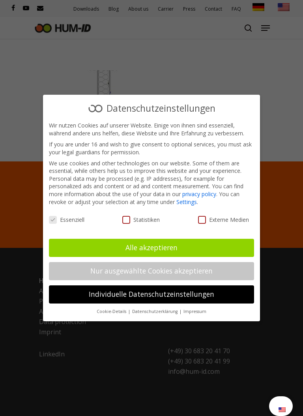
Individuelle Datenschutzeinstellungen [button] (151, 294)
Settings (186, 202)
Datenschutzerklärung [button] (155, 311)
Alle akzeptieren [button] (151, 247)
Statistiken (141, 219)
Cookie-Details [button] (112, 311)
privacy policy (199, 194)
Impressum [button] (194, 311)
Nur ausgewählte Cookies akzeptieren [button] (151, 270)
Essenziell (66, 219)
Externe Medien (223, 219)
